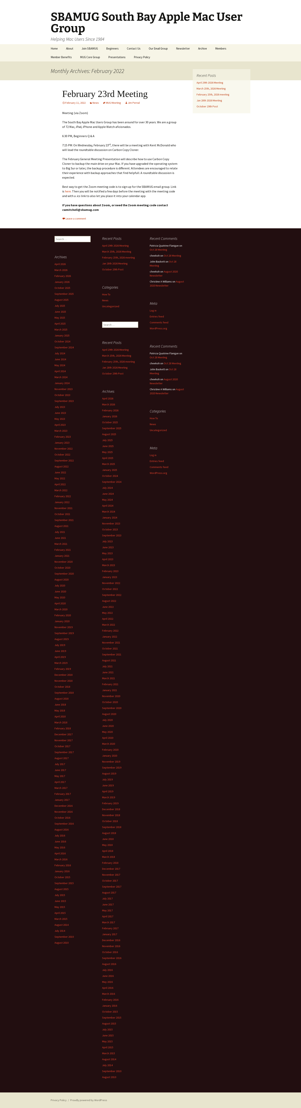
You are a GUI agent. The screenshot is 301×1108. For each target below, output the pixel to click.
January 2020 (62, 621)
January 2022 (62, 502)
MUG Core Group (90, 57)
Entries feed (157, 316)
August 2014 (62, 925)
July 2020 (60, 585)
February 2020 (63, 615)
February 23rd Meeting (105, 94)
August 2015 (62, 889)
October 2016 (62, 817)
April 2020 (60, 603)
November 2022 (64, 448)
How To (106, 294)
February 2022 (63, 496)
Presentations (117, 57)
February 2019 (63, 669)
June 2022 (60, 472)
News (96, 102)
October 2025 (62, 288)
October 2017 (62, 746)
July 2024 (60, 353)
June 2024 (60, 359)
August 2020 (62, 579)
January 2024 (62, 383)
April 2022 (60, 484)
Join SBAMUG (90, 48)
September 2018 (64, 692)
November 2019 (64, 627)
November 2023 (64, 389)
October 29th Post (207, 106)
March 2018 (61, 722)
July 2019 (60, 645)
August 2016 (62, 829)
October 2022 (62, 454)
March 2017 (61, 788)
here (68, 191)
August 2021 (62, 526)
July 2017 (60, 764)
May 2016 (60, 847)
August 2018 (62, 698)
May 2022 (60, 478)
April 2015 (60, 913)
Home (54, 48)
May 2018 (60, 710)
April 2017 (60, 782)
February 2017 (63, 794)
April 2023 (60, 424)
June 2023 (60, 413)
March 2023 (61, 430)
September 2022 (64, 460)
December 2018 (64, 675)
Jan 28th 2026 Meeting (209, 100)
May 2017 (60, 776)
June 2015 (60, 901)
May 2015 (60, 907)
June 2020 (60, 591)
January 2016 (62, 871)
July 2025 (60, 305)
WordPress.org (158, 328)
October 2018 (62, 686)
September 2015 (64, 883)
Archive (202, 48)
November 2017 (64, 740)
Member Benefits (61, 57)
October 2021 (62, 514)
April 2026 (60, 264)
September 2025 (64, 294)
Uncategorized (110, 306)
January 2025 (62, 335)
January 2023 (62, 442)
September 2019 (64, 633)
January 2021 (62, 555)
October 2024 (62, 341)
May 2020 (60, 597)
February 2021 (63, 550)
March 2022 (61, 490)
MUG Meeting (113, 102)
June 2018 (60, 704)
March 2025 (61, 329)
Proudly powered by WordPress (88, 1100)
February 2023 (63, 436)
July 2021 (60, 532)
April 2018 (60, 716)
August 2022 (62, 466)
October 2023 (62, 395)
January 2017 (62, 800)
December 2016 (64, 805)
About (69, 48)
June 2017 (60, 770)
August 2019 (62, 639)
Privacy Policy (142, 57)
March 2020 (61, 609)
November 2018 (64, 680)
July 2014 (60, 930)
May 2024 (60, 365)
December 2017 (64, 734)
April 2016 (60, 853)
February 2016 (63, 865)
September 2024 (64, 347)
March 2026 (61, 270)
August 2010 (62, 942)
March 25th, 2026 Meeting (211, 88)
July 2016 (60, 835)
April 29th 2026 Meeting (210, 82)
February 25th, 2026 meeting (213, 94)
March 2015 (61, 919)
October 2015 (62, 877)
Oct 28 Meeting (158, 249)
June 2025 (60, 311)
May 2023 (60, 419)
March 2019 (61, 663)
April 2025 (60, 323)
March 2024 (61, 377)
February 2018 (63, 728)
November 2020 (64, 561)
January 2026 (62, 282)
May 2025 (60, 317)
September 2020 (64, 573)
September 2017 (64, 752)
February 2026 (63, 276)
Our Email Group (158, 48)
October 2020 (62, 567)
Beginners (112, 48)
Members (220, 48)
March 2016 (61, 859)
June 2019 (60, 651)
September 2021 (64, 520)
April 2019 (60, 657)
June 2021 (60, 538)
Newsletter (183, 48)
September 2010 (64, 936)
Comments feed (159, 322)
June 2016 (60, 841)
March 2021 (61, 544)
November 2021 (64, 508)
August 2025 (62, 299)
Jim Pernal (134, 102)
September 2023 (64, 401)
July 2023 (60, 407)
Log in (153, 310)
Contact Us (134, 48)
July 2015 (60, 895)
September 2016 (64, 823)
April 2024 (60, 371)
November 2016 (64, 811)
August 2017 (62, 758)
